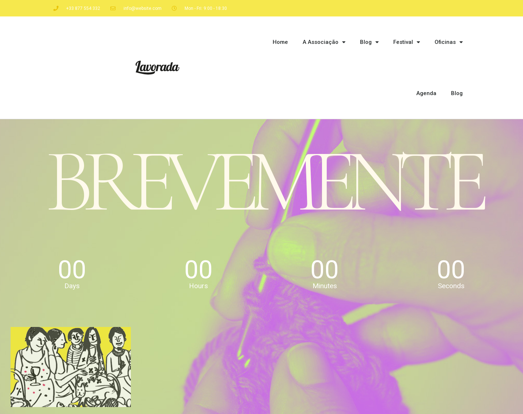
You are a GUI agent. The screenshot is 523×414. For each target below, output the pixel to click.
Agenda (426, 93)
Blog (369, 42)
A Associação (324, 42)
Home (280, 42)
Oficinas (449, 42)
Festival (406, 42)
